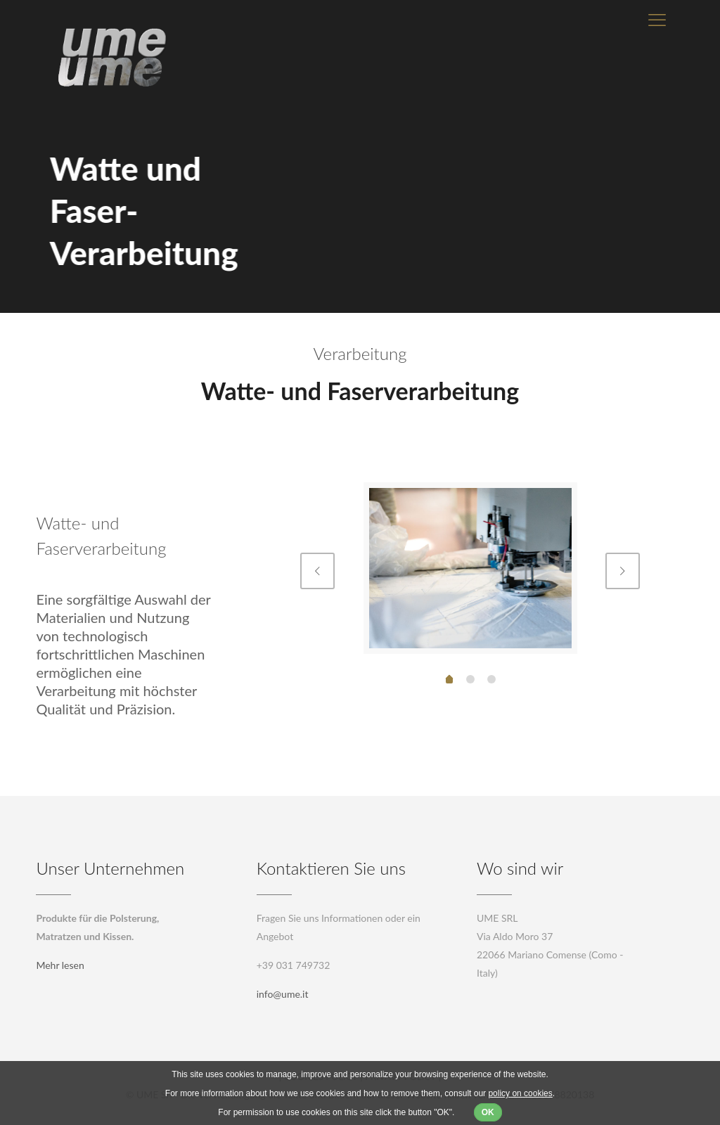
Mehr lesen (60, 965)
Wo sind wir (520, 868)
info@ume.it (283, 994)
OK (488, 1112)
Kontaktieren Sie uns (331, 868)
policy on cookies (520, 1093)
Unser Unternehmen (110, 868)
